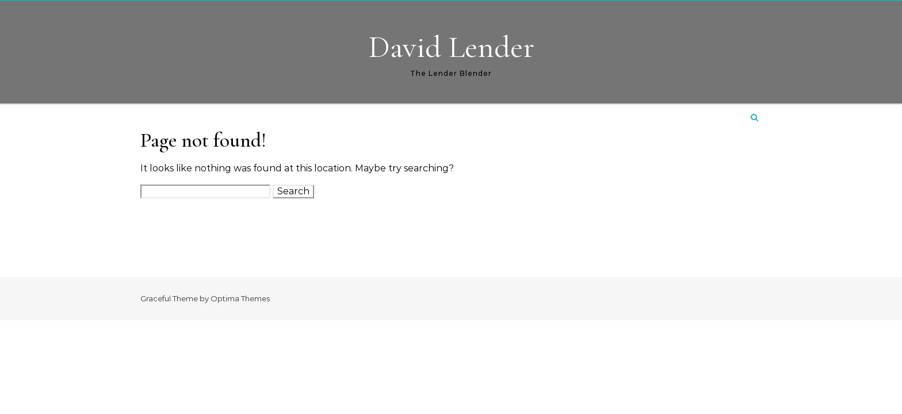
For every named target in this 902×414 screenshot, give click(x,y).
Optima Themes (240, 298)
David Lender (451, 47)
